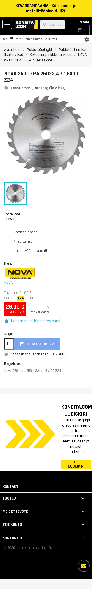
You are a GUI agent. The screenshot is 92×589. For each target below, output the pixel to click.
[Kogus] (9, 344)
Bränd (8, 263)
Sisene (85, 22)
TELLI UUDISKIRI (76, 464)
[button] (32, 321)
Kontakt (11, 486)
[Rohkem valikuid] (84, 566)
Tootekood (12, 214)
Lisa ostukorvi (37, 344)
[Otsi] (52, 25)
